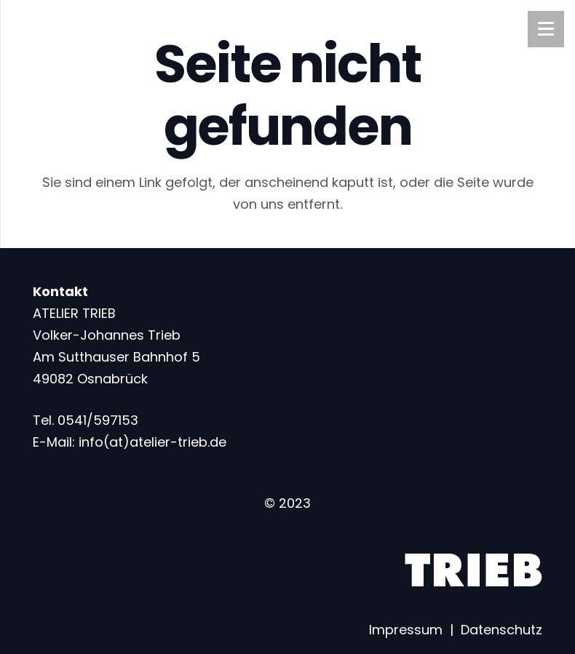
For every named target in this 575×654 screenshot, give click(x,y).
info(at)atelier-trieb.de (152, 442)
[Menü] (546, 29)
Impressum (406, 630)
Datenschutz (501, 630)
